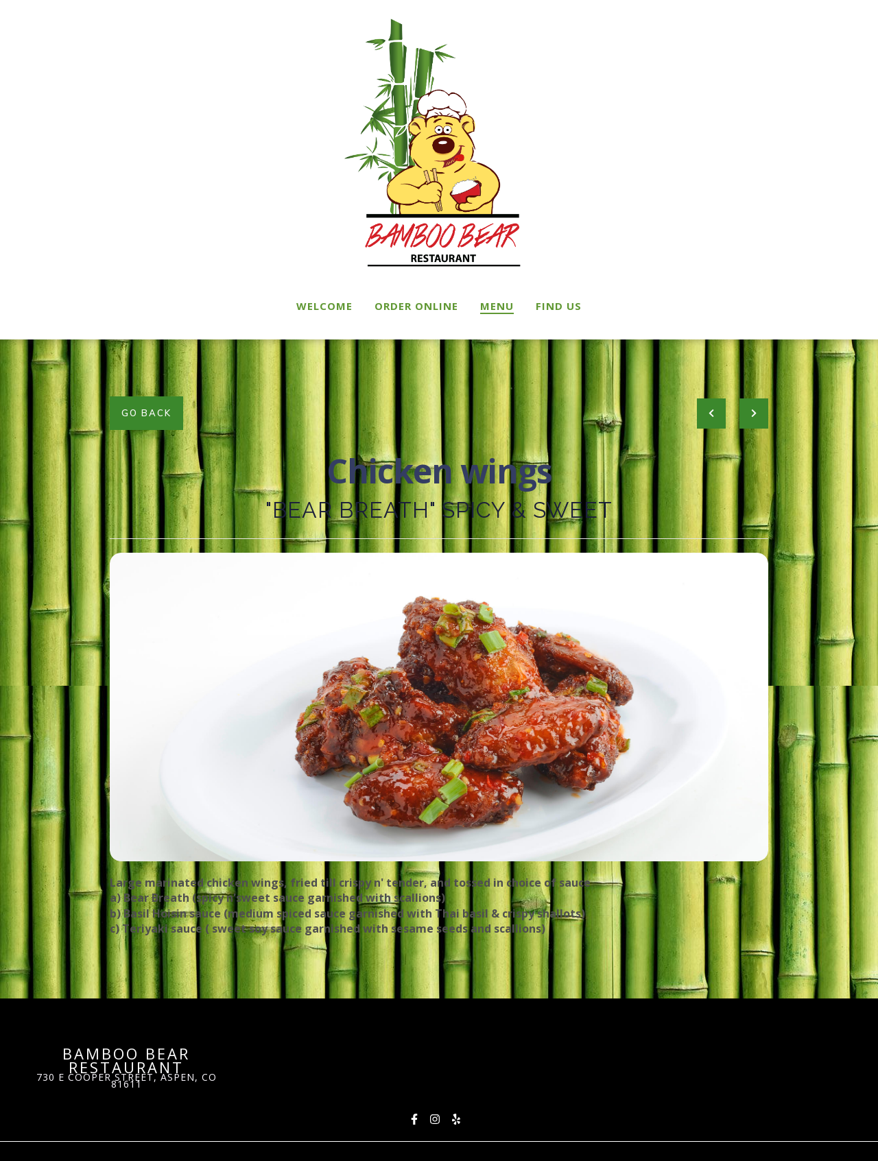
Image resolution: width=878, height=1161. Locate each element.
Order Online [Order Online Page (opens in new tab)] (416, 306)
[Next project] (753, 413)
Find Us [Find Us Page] (559, 306)
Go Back (146, 412)
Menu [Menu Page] (497, 306)
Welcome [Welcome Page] (324, 306)
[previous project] (711, 413)
